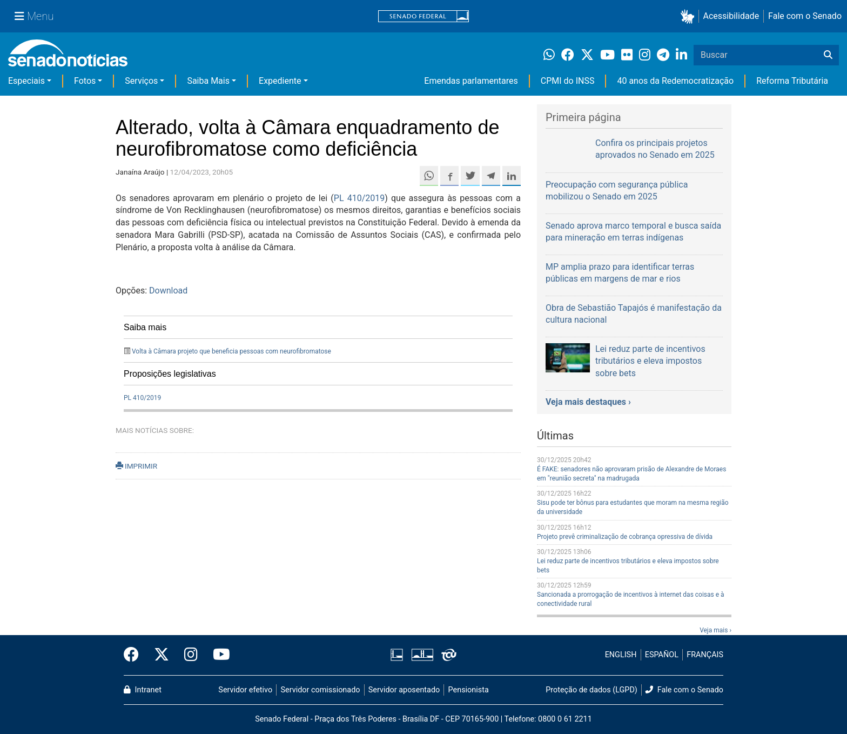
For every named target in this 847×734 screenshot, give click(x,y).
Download (168, 290)
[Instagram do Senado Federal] (191, 655)
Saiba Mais (208, 81)
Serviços (141, 81)
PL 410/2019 (359, 198)
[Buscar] (828, 55)
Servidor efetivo (245, 690)
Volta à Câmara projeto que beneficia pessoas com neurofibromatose (231, 351)
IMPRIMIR (136, 466)
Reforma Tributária (792, 81)
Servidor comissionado (320, 690)
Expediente (280, 81)
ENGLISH (621, 654)
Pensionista (468, 690)
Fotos (85, 81)
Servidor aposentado (404, 690)
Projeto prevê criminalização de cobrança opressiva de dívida (624, 537)
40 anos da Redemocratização (675, 81)
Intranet (143, 690)
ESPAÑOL (661, 654)
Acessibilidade (731, 16)
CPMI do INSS (568, 81)
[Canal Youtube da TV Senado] (217, 655)
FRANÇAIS (705, 654)
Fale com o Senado (805, 16)
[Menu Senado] (34, 16)
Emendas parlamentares (470, 81)
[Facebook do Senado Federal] (135, 655)
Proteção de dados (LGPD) (591, 690)
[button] (689, 16)
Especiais (26, 81)
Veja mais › (715, 630)
